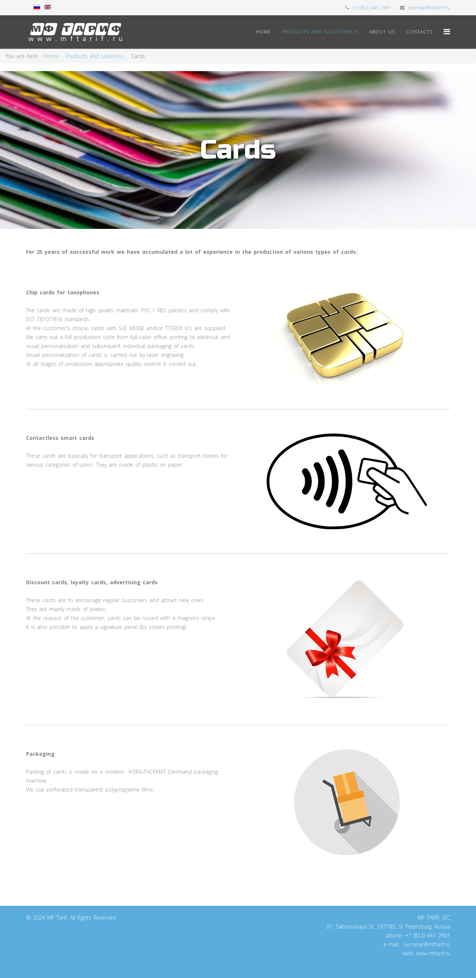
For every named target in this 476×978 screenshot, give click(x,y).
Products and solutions (317, 32)
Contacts (419, 32)
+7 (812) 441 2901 (371, 7)
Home (263, 32)
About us (382, 32)
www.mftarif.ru (433, 953)
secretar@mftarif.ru (429, 7)
